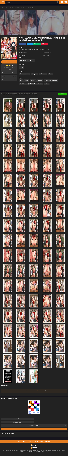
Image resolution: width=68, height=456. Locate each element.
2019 (21, 67)
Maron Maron (24, 60)
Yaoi (31, 441)
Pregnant (34, 74)
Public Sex (43, 74)
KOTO (31, 60)
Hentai (14, 76)
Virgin (50, 74)
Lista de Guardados (45, 441)
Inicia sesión (24, 391)
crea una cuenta (33, 391)
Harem (40, 80)
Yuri (36, 441)
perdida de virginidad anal (27, 84)
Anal (21, 74)
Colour (27, 74)
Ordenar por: (47, 425)
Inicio (19, 441)
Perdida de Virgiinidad (51, 80)
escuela (33, 80)
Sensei (46, 84)
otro (15, 80)
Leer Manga (62, 94)
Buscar (49, 429)
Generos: (23, 422)
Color (26, 80)
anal (21, 80)
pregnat (39, 84)
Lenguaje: (23, 419)
